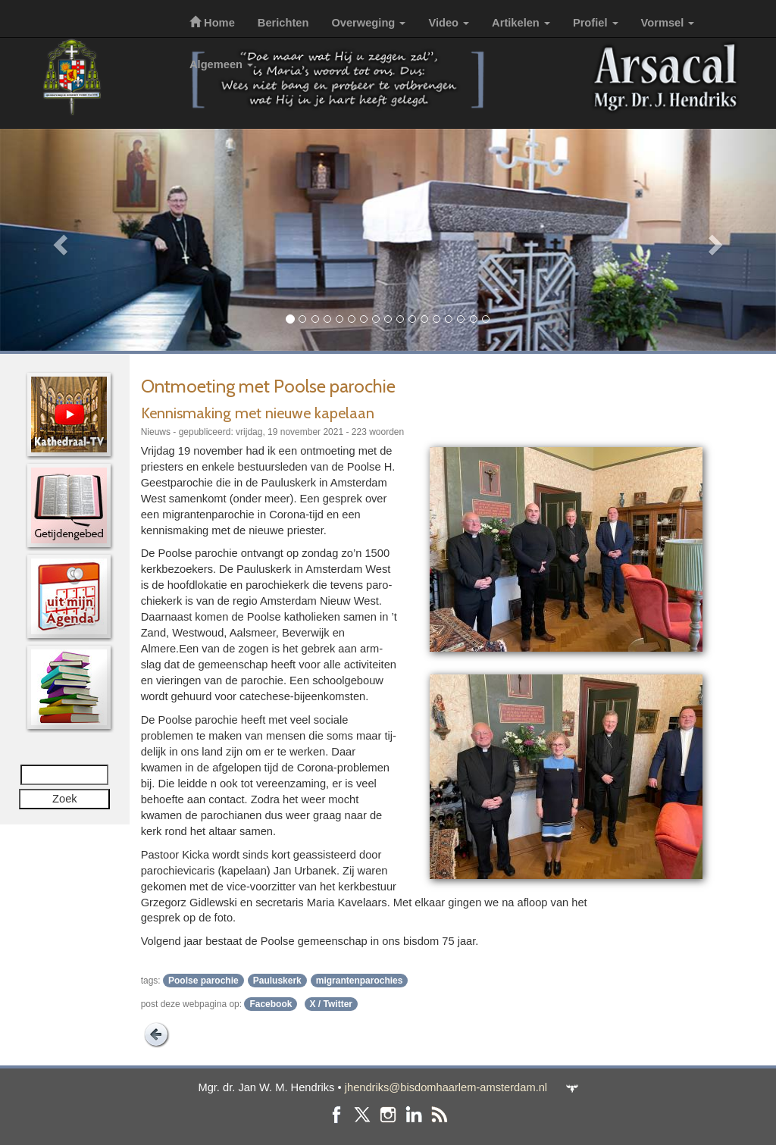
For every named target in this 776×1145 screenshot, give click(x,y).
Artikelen (521, 23)
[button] (58, 240)
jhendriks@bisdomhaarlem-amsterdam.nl (446, 1087)
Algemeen (221, 64)
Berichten (283, 23)
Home (212, 23)
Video (448, 23)
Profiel (595, 23)
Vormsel (668, 23)
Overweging (368, 23)
